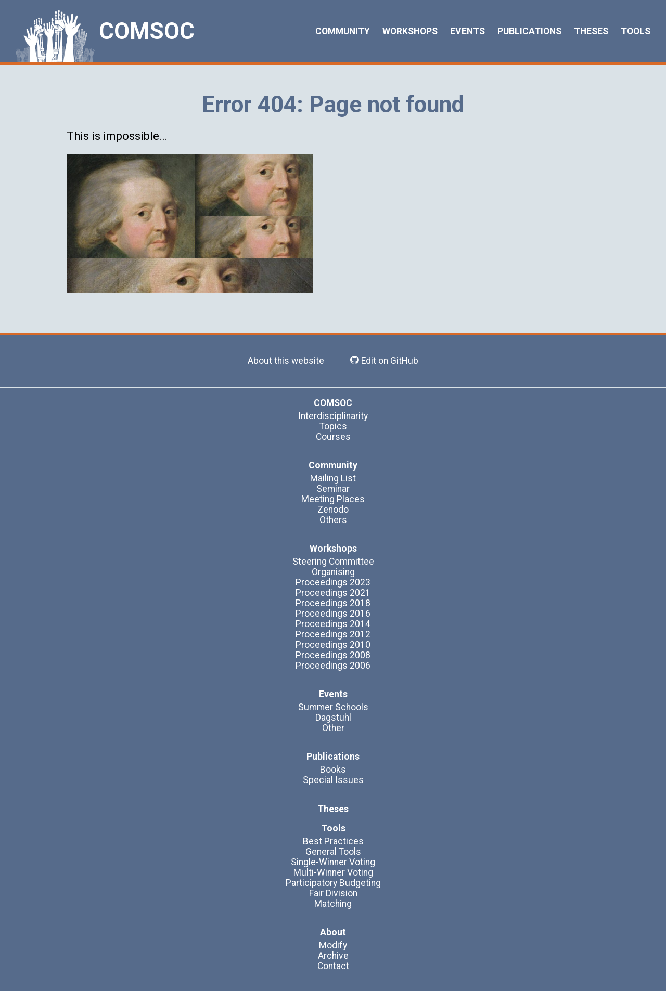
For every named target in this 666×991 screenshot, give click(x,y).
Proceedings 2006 (333, 665)
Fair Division (333, 893)
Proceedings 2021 (333, 593)
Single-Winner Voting (333, 862)
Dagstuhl (333, 717)
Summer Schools (333, 707)
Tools (635, 31)
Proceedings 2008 (333, 655)
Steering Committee (333, 561)
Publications (529, 31)
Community (342, 31)
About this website (286, 361)
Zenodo (333, 509)
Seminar (333, 489)
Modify (333, 945)
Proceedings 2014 (333, 624)
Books (333, 769)
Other (333, 728)
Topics (333, 426)
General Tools (333, 851)
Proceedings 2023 (333, 582)
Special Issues (333, 780)
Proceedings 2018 (333, 603)
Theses (591, 31)
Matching (333, 903)
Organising (333, 572)
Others (333, 520)
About (333, 932)
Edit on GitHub (384, 361)
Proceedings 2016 (333, 613)
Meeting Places (333, 499)
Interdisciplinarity (333, 416)
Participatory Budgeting (333, 883)
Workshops (410, 31)
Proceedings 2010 (333, 645)
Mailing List (333, 478)
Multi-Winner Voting (333, 872)
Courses (333, 437)
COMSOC (147, 31)
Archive (333, 955)
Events (467, 31)
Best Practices (333, 841)
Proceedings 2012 (333, 634)
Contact (333, 966)
